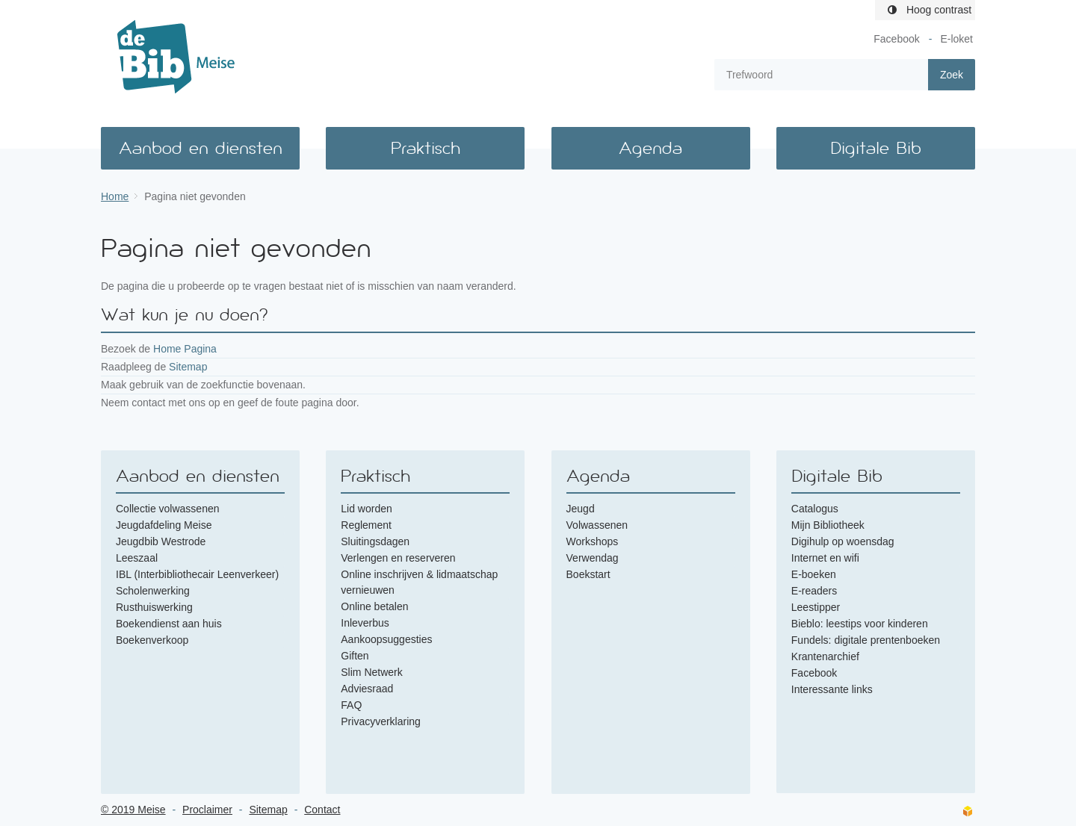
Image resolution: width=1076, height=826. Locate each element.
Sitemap (188, 367)
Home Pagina (185, 349)
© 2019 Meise (133, 810)
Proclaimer (207, 810)
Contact (322, 810)
